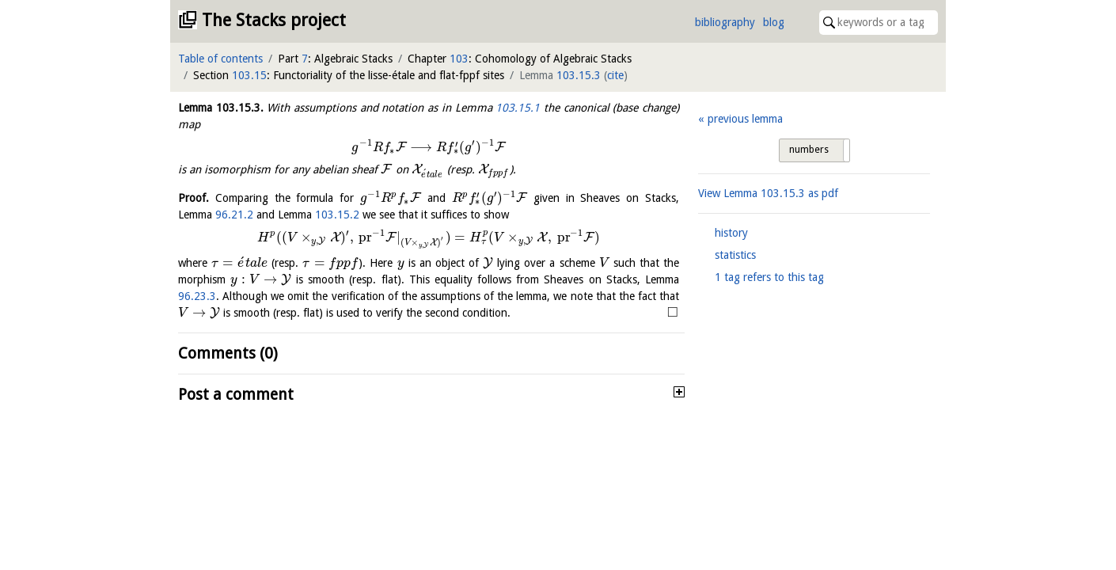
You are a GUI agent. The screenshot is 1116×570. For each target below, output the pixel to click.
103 (459, 58)
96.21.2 (234, 214)
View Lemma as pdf (768, 193)
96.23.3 (197, 296)
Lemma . (221, 107)
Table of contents (220, 58)
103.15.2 (337, 214)
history (731, 232)
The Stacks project (274, 20)
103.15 (249, 75)
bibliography (725, 22)
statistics (735, 255)
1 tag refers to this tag (769, 277)
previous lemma (745, 118)
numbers (809, 149)
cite (615, 75)
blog (773, 22)
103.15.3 (578, 75)
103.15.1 (517, 107)
